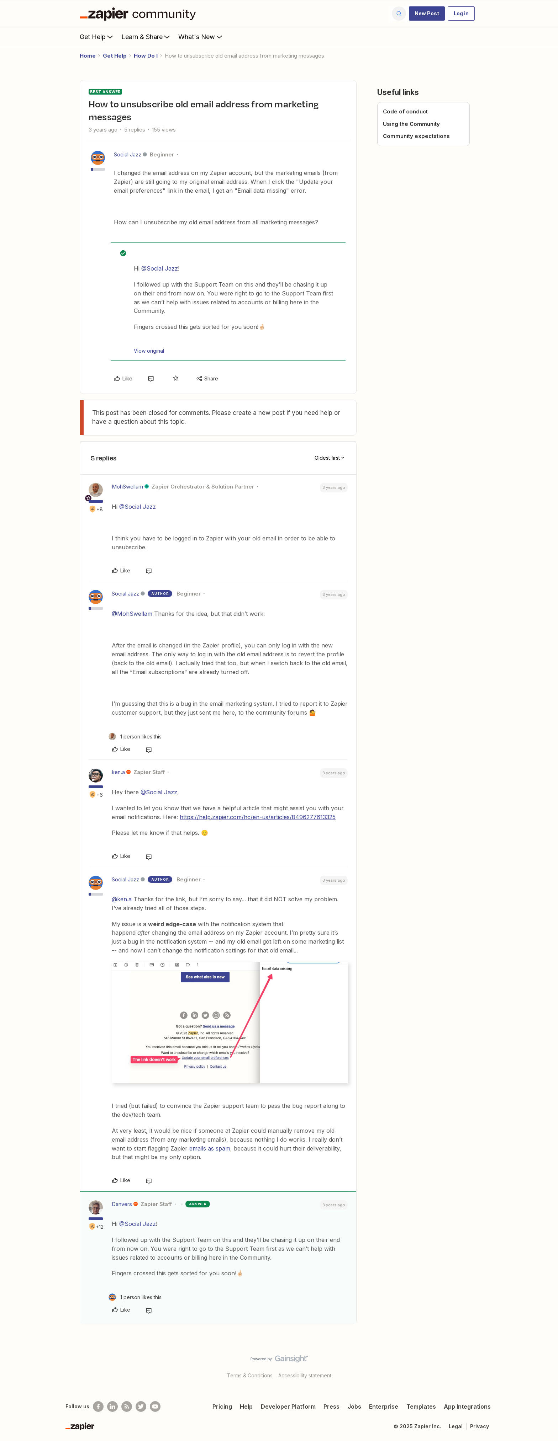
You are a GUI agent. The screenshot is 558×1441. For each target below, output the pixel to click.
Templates (421, 1406)
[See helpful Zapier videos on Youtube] (155, 1406)
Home (88, 55)
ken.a (118, 772)
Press (331, 1406)
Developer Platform (288, 1406)
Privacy (479, 1426)
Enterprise (383, 1406)
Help (246, 1406)
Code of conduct (405, 111)
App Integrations (467, 1406)
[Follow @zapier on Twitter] (141, 1406)
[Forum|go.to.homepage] (139, 13)
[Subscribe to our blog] (126, 1406)
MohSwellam (127, 486)
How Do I (146, 55)
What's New (200, 36)
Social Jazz (127, 154)
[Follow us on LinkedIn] (112, 1406)
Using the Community (411, 124)
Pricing (222, 1406)
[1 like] (135, 736)
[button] (427, 13)
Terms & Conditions (250, 1375)
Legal (456, 1426)
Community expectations (416, 136)
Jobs (354, 1406)
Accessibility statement (304, 1375)
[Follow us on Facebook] (98, 1406)
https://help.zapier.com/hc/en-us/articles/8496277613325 (258, 817)
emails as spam (209, 1148)
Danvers (122, 1204)
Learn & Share (146, 36)
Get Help (97, 36)
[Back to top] (544, 1365)
